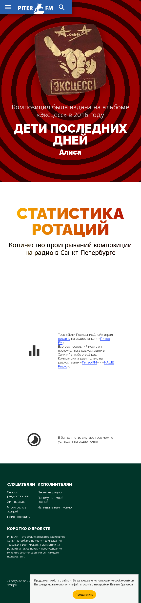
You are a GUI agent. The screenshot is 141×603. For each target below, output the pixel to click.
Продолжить (84, 594)
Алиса (70, 152)
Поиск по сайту (18, 517)
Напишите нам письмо (55, 507)
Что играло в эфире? (16, 509)
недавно (64, 338)
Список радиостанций (18, 494)
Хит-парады (16, 502)
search (62, 7)
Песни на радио (49, 492)
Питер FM (89, 362)
